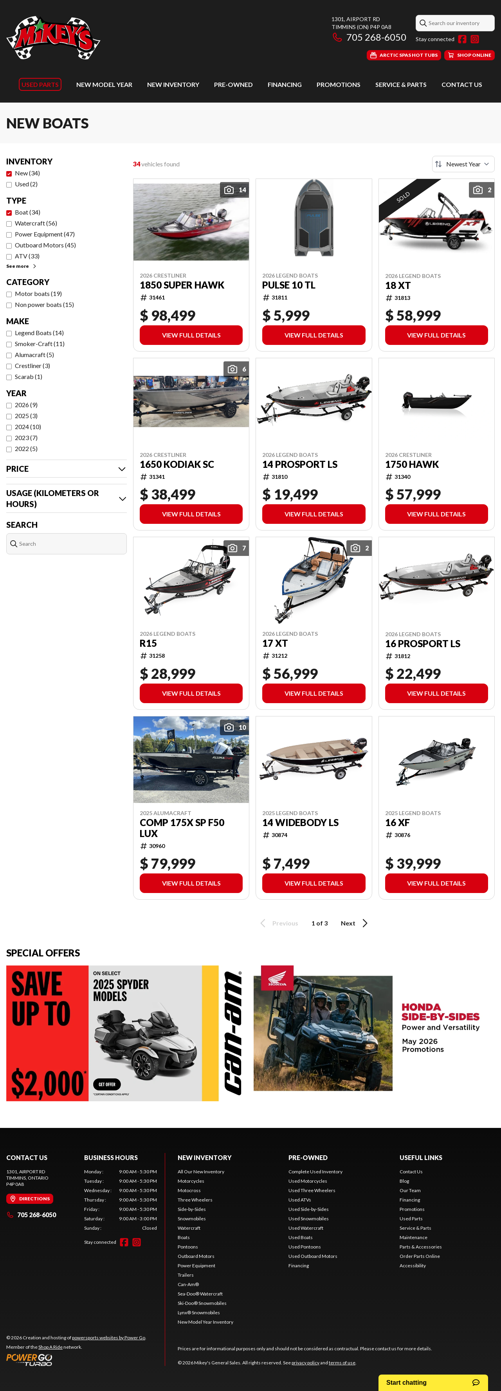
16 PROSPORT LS (422, 643)
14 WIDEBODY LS (300, 822)
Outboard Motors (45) (45, 245)
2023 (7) (26, 437)
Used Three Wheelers (311, 1190)
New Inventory (173, 84)
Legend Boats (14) (39, 332)
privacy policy (305, 1363)
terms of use (342, 1363)
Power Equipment (196, 1265)
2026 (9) (26, 404)
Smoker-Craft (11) (40, 343)
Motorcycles (191, 1181)
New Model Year (104, 84)
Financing (285, 84)
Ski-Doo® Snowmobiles (202, 1303)
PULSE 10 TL (288, 285)
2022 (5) (26, 448)
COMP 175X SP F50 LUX (182, 828)
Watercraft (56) (36, 223)
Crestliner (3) (32, 365)
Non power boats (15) (44, 304)
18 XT (398, 285)
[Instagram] (474, 39)
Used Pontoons (304, 1247)
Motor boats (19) (38, 293)
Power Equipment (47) (45, 234)
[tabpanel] (120, 1200)
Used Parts (40, 84)
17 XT (275, 643)
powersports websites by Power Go (108, 1337)
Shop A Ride (50, 1347)
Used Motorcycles (307, 1181)
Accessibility (413, 1265)
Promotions (338, 84)
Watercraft (189, 1228)
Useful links (421, 1157)
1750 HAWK (412, 464)
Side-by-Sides (192, 1209)
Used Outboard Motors (312, 1256)
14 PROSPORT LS (299, 464)
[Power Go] (76, 1359)
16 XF (397, 822)
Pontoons (188, 1247)
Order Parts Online (420, 1256)
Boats (184, 1237)
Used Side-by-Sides (308, 1209)
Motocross (189, 1190)
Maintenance (413, 1237)
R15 (148, 643)
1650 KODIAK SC (177, 464)
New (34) (27, 173)
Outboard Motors (196, 1256)
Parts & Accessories (421, 1247)
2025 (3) (26, 415)
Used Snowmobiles (308, 1218)
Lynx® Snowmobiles (199, 1312)
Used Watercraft (305, 1228)
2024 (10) (28, 426)
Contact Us (462, 84)
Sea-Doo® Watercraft (200, 1294)
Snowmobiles (192, 1218)
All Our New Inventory (201, 1172)
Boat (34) (27, 212)
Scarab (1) (28, 376)
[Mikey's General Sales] (53, 37)
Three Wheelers (195, 1200)
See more (21, 266)
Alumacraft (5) (34, 354)
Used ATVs (299, 1200)
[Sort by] (463, 164)
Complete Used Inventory (315, 1172)
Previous (278, 923)
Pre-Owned (233, 84)
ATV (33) (27, 256)
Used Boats (300, 1237)
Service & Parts (401, 84)
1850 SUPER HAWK (182, 285)
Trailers (186, 1275)
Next (355, 923)
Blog (404, 1181)
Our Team (410, 1190)
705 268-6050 (369, 37)
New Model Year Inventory (205, 1322)
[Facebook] (462, 39)
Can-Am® (188, 1284)
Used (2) (26, 184)
